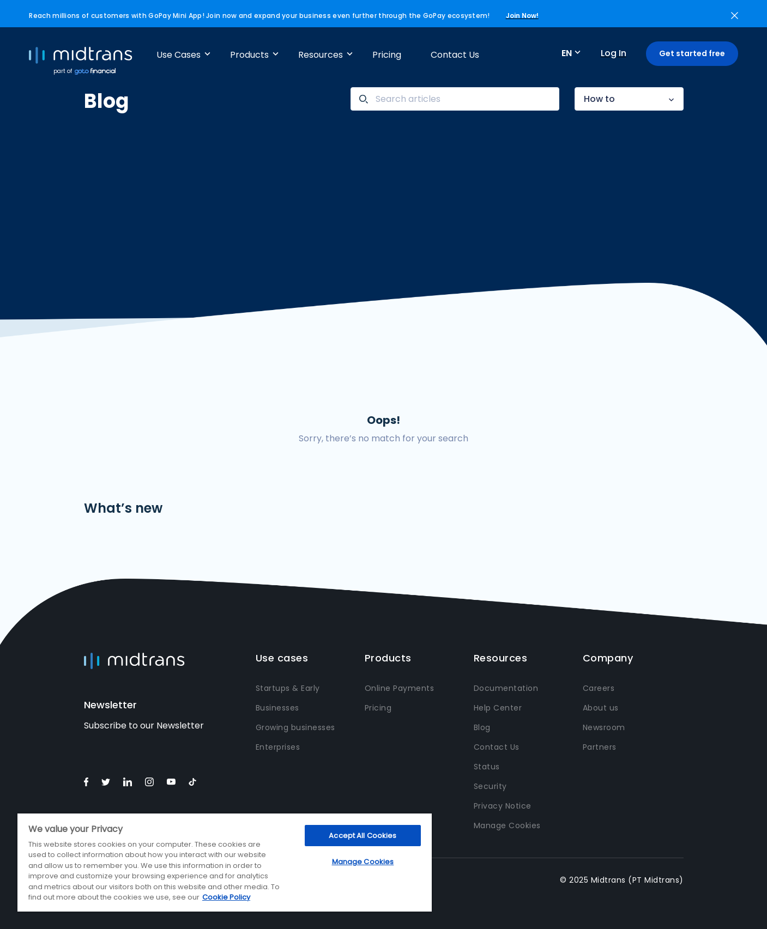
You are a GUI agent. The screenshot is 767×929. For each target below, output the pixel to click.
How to (599, 99)
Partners (600, 747)
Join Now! (522, 15)
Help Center (498, 707)
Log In (613, 53)
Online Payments (399, 688)
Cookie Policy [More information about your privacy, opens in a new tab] (226, 897)
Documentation (506, 688)
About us (601, 707)
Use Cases (178, 54)
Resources (320, 54)
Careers (599, 688)
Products (249, 54)
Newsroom (604, 727)
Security (490, 786)
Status (487, 766)
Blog (482, 727)
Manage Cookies (507, 825)
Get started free (692, 53)
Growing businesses (295, 727)
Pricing (386, 54)
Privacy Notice (503, 805)
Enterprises (278, 747)
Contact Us (455, 54)
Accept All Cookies (362, 835)
